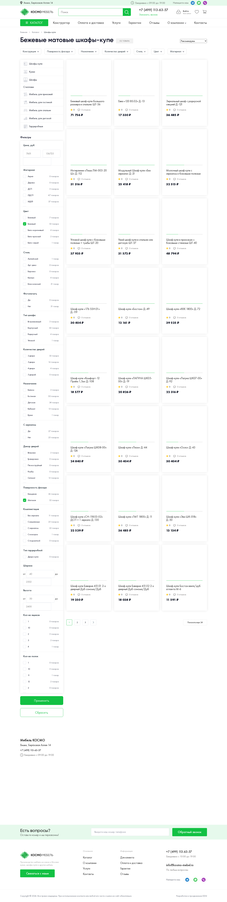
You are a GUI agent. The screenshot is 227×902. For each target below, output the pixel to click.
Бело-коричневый (36, 230)
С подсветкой (34, 540)
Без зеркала (33, 515)
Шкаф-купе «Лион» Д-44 (132, 447)
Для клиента (127, 857)
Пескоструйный (35, 465)
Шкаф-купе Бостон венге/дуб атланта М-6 (183, 587)
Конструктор (61, 23)
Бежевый (32, 224)
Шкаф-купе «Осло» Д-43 (180, 447)
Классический (34, 284)
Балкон (31, 390)
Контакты (200, 23)
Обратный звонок (189, 832)
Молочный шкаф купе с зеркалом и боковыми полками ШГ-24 (183, 172)
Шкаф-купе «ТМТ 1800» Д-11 (135, 516)
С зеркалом (33, 528)
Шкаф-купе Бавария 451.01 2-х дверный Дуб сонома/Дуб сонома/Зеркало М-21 (88, 587)
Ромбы (31, 471)
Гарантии (135, 23)
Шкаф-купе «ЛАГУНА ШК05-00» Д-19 (135, 380)
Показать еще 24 (195, 622)
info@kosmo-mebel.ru (179, 865)
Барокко (32, 271)
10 (29, 627)
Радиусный (33, 334)
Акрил (30, 176)
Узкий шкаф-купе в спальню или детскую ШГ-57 (135, 241)
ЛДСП (31, 195)
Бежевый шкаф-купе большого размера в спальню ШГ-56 (87, 103)
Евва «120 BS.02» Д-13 (131, 101)
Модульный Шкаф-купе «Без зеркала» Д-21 (134, 172)
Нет (29, 306)
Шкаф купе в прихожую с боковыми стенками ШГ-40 (181, 241)
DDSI (205, 895)
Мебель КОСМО (32, 740)
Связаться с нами (37, 873)
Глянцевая (32, 494)
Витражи (32, 452)
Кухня (30, 415)
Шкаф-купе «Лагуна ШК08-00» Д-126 (88, 449)
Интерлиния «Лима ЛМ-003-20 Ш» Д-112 (88, 172)
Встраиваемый (34, 321)
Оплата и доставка (91, 23)
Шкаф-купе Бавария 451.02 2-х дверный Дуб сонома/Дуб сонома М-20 (136, 587)
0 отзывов (84, 109)
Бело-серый (33, 242)
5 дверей (32, 374)
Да (29, 300)
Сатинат (31, 478)
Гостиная (32, 396)
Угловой (31, 340)
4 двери (31, 368)
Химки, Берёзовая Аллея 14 (38, 2)
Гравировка (33, 459)
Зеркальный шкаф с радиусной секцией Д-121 (183, 103)
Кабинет (31, 408)
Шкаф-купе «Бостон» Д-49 (134, 309)
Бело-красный (34, 236)
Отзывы (154, 23)
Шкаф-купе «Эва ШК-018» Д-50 (181, 518)
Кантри (31, 277)
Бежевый (32, 217)
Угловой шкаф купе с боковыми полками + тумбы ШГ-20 (87, 241)
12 (29, 681)
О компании (177, 23)
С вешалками (34, 521)
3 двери (31, 362)
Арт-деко (32, 265)
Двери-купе (33, 556)
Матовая (32, 500)
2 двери (31, 355)
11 (29, 675)
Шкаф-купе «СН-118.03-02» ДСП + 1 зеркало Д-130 (86, 518)
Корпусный (33, 328)
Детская (31, 402)
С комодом (33, 534)
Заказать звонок (148, 14)
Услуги (116, 23)
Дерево (31, 182)
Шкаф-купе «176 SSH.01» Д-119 (85, 310)
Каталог (87, 857)
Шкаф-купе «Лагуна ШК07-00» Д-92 (184, 380)
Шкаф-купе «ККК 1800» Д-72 (183, 309)
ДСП (30, 189)
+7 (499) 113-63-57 (153, 10)
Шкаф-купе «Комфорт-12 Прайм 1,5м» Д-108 (84, 380)
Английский (33, 258)
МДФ (30, 201)
